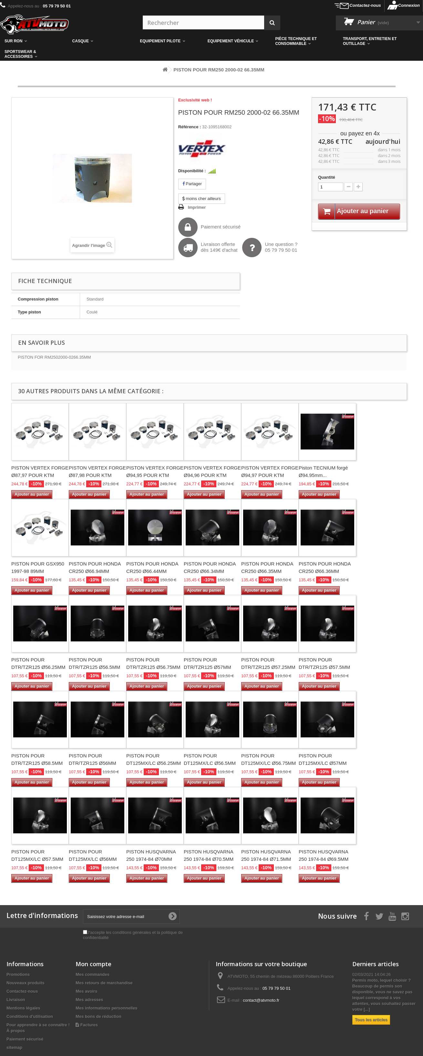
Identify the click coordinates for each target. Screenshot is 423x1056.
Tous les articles (371, 1019)
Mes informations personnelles (106, 1008)
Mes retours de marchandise (104, 982)
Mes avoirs (86, 991)
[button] (304, 41)
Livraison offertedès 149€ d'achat (208, 247)
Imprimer (197, 207)
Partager (192, 183)
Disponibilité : (192, 170)
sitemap (14, 1047)
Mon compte (93, 964)
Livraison (15, 999)
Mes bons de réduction (98, 1016)
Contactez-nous (365, 5)
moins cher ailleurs (201, 198)
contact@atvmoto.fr (261, 1000)
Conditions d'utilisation (29, 1016)
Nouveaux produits (25, 982)
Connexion (409, 5)
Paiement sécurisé (209, 227)
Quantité (326, 177)
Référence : (189, 126)
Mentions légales (23, 1008)
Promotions (18, 974)
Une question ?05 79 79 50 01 (269, 247)
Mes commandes (92, 974)
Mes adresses (89, 999)
